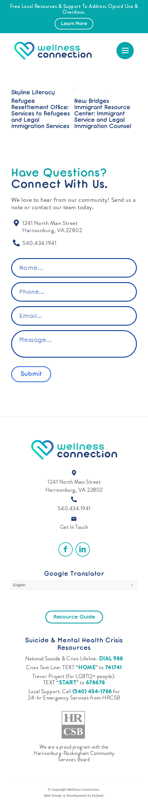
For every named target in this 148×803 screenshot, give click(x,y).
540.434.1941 (74, 508)
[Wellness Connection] (57, 51)
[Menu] (125, 50)
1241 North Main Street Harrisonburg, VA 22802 (74, 486)
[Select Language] (74, 585)
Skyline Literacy (33, 92)
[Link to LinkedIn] (83, 549)
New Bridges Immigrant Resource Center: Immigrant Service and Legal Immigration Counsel (102, 114)
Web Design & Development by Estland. (74, 795)
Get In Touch (74, 527)
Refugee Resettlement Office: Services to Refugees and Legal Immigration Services (40, 114)
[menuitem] (125, 50)
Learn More (74, 24)
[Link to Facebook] (65, 549)
